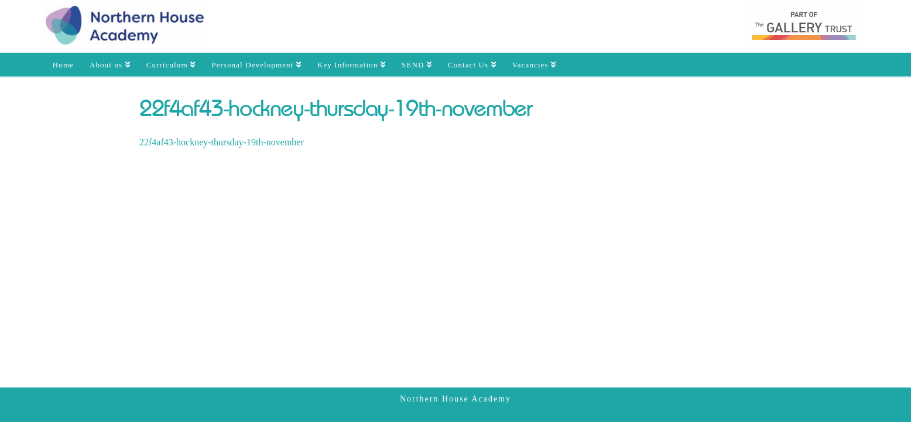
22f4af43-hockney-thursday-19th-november (221, 142)
